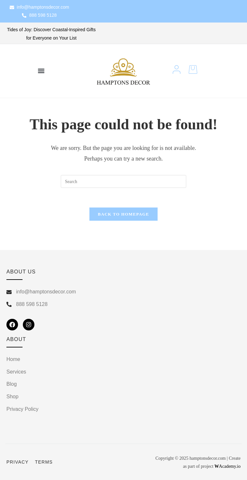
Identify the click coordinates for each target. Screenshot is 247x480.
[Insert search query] (123, 181)
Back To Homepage (123, 214)
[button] (41, 71)
